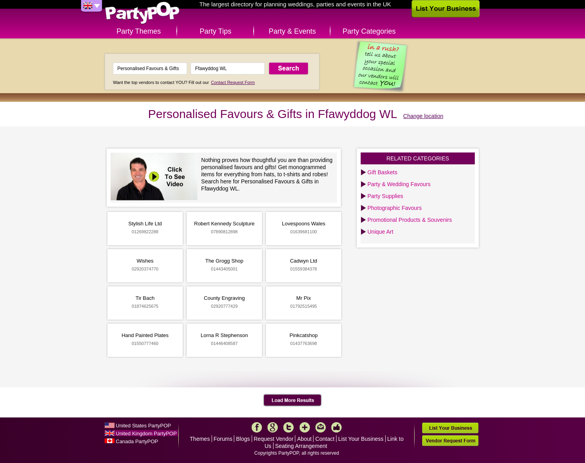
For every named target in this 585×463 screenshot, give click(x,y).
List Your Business (360, 439)
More (305, 427)
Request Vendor (273, 439)
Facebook (257, 427)
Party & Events (292, 31)
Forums (223, 439)
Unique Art (380, 232)
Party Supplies (385, 196)
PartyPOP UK (142, 13)
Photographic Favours (394, 208)
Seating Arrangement (301, 446)
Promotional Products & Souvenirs (409, 220)
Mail (320, 427)
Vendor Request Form (450, 440)
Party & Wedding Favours (398, 184)
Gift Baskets (382, 172)
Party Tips (215, 31)
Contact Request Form (233, 82)
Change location (423, 116)
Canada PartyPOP (137, 441)
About (304, 439)
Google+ (273, 427)
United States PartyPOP (143, 426)
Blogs (243, 439)
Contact (325, 439)
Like (336, 427)
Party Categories (369, 31)
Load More (292, 400)
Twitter (288, 427)
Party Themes (139, 31)
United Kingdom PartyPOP (146, 433)
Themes (200, 439)
